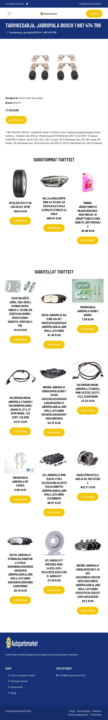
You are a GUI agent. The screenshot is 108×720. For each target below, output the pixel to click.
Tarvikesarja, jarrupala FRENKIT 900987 (88, 311)
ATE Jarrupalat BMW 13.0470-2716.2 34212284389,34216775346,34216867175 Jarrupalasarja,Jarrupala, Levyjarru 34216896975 (54, 486)
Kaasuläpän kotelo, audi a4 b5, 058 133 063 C (87, 478)
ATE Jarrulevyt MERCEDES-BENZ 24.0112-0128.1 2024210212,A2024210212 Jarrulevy (54, 568)
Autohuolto (17, 687)
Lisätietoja (16, 120)
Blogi (13, 692)
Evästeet (96, 711)
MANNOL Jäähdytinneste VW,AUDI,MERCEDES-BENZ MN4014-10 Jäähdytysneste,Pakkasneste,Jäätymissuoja (88, 214)
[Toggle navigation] (9, 13)
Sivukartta (96, 714)
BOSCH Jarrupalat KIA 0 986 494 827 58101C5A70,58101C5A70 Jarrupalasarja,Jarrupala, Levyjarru (54, 322)
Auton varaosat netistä (23, 675)
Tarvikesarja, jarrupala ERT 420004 (20, 481)
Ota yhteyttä (83, 711)
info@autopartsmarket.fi (90, 3)
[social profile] (27, 3)
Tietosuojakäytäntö (78, 714)
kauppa (94, 13)
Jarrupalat (37, 98)
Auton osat (25, 98)
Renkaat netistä (19, 681)
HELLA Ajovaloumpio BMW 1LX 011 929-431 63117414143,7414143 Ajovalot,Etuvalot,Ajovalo (54, 206)
